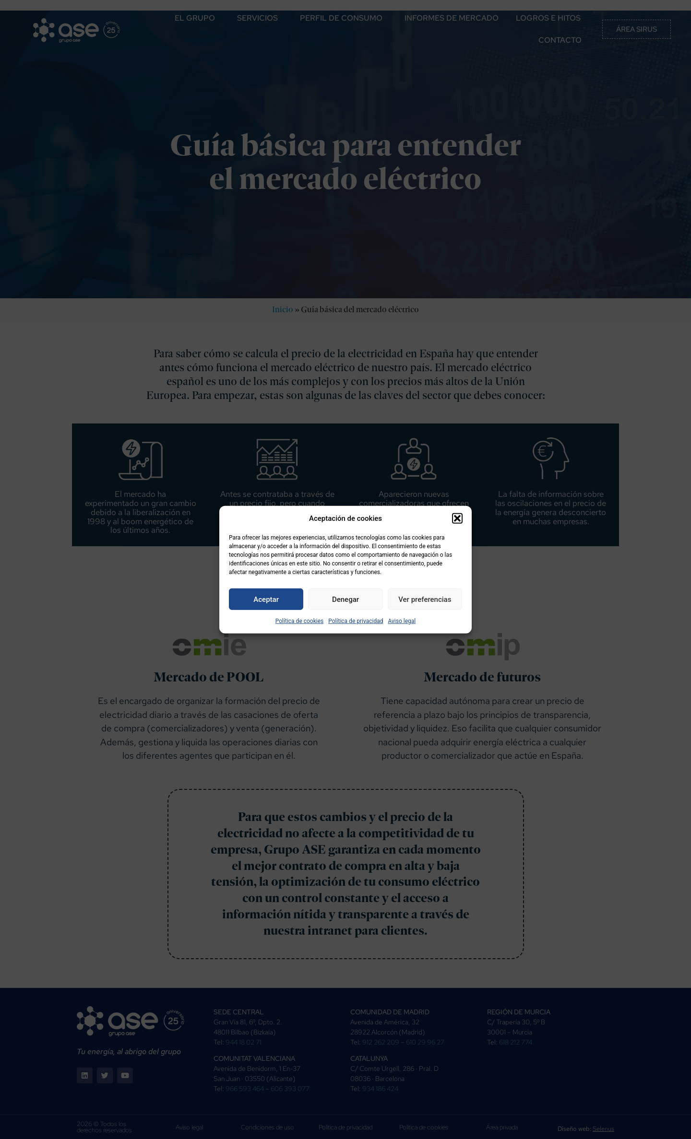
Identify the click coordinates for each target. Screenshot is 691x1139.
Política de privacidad (355, 621)
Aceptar (266, 599)
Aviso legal (402, 621)
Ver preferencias (424, 599)
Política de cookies (299, 621)
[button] (457, 518)
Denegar (345, 599)
